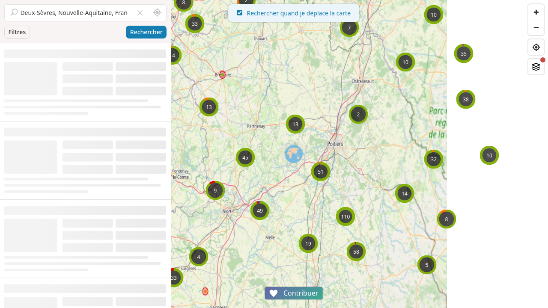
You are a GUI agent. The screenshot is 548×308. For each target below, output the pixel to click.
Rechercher (146, 32)
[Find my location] (536, 47)
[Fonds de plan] (536, 66)
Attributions (230, 303)
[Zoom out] (536, 27)
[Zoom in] (536, 12)
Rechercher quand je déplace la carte (360, 13)
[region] (359, 154)
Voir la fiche (150, 145)
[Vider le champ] (140, 12)
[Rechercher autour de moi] (157, 12)
